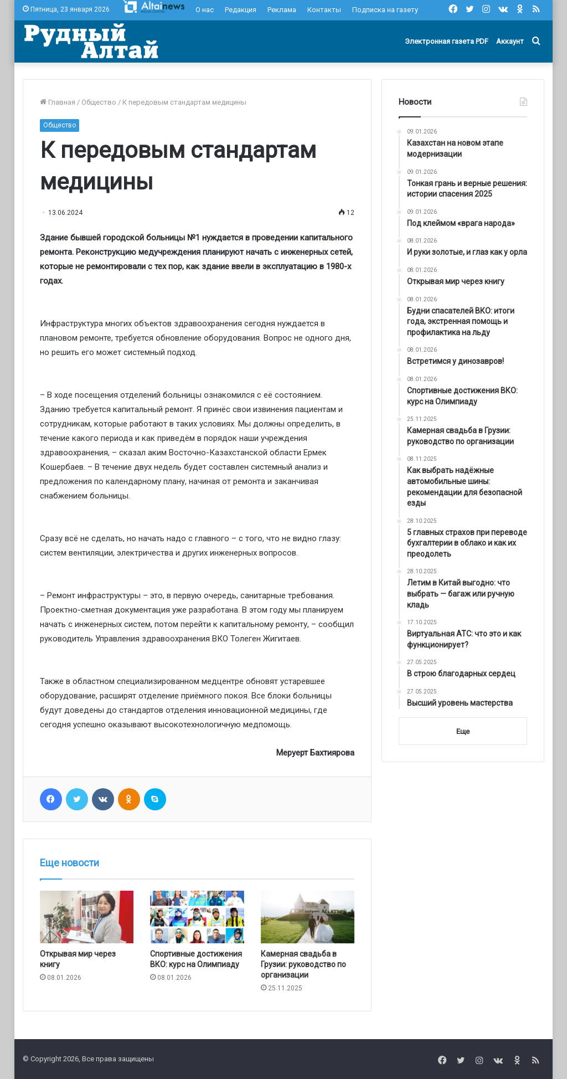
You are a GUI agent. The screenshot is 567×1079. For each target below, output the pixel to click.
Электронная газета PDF (446, 41)
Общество (98, 102)
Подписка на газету (385, 10)
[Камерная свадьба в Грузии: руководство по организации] (308, 917)
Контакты (324, 10)
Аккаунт (510, 41)
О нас (204, 10)
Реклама (281, 10)
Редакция (240, 10)
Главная (57, 102)
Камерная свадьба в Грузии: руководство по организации (303, 964)
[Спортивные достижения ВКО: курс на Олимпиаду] (197, 917)
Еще (463, 731)
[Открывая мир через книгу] (87, 917)
